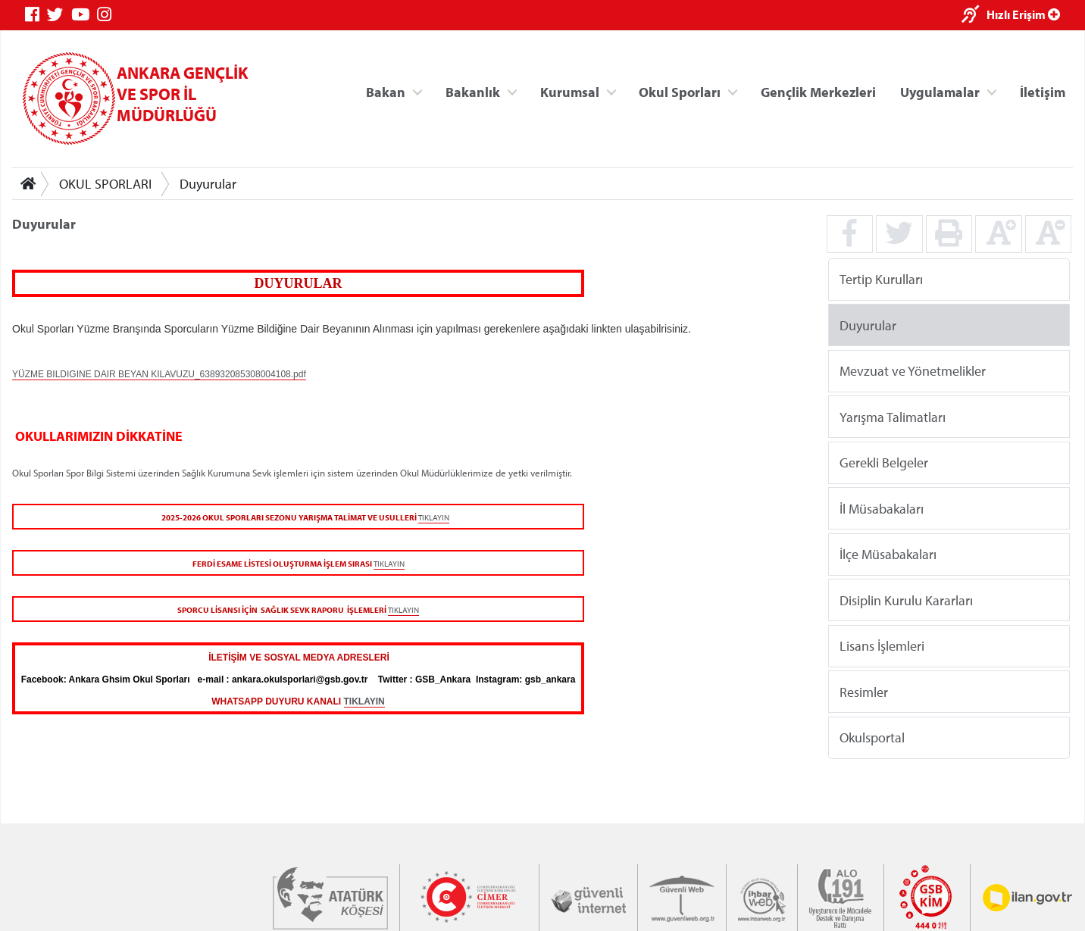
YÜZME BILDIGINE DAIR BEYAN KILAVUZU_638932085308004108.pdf (159, 374)
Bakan (385, 91)
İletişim (1042, 91)
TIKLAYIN (433, 517)
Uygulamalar (940, 91)
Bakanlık (473, 91)
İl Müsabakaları (882, 508)
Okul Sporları (680, 91)
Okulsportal (872, 737)
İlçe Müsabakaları (888, 554)
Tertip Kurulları (881, 279)
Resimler (864, 691)
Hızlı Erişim (1023, 14)
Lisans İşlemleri (882, 646)
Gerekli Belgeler (884, 462)
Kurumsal (569, 91)
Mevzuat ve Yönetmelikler (913, 371)
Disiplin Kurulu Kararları (906, 599)
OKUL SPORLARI (105, 183)
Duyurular (208, 183)
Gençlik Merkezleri (818, 91)
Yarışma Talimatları (893, 416)
